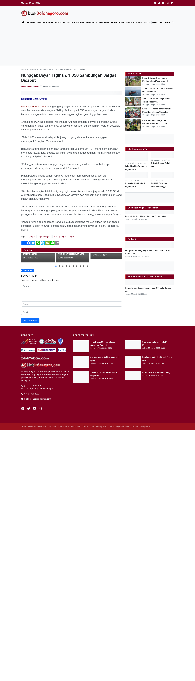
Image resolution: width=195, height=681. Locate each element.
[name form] (71, 304)
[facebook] (155, 3)
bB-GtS (147, 23)
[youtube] (163, 3)
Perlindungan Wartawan (120, 426)
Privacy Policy (102, 426)
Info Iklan (52, 426)
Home (23, 69)
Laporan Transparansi (141, 426)
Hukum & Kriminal (75, 23)
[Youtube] (35, 408)
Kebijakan (60, 23)
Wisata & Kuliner (134, 23)
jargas (32, 236)
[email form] (71, 312)
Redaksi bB (76, 426)
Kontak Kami (64, 426)
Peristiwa (30, 23)
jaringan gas (61, 236)
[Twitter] (29, 408)
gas (73, 236)
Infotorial (157, 23)
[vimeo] (172, 3)
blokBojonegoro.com (30, 86)
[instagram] (167, 3)
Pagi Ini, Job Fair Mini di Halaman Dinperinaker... (146, 216)
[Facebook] (23, 408)
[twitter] (159, 3)
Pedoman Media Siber (37, 426)
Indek (167, 23)
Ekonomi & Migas (45, 23)
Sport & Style (117, 23)
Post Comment (30, 320)
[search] (172, 22)
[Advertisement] (97, 45)
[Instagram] (40, 408)
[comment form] (71, 291)
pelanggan (45, 236)
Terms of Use (88, 426)
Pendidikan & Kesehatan (97, 23)
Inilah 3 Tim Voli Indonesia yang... (157, 372)
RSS (24, 426)
